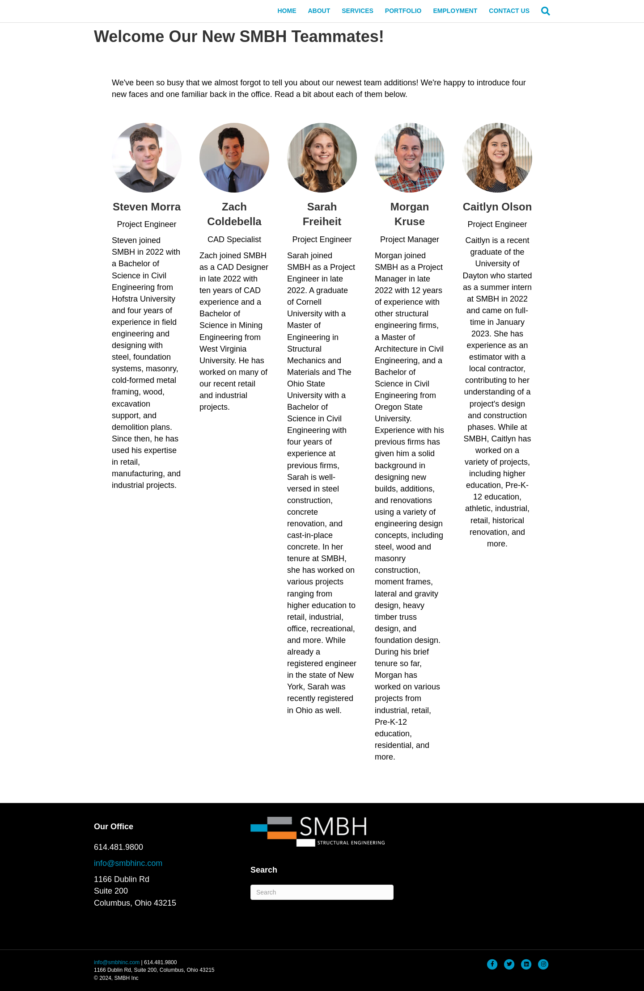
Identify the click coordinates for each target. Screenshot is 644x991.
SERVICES (357, 10)
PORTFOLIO (403, 10)
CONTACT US (509, 10)
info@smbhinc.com (128, 863)
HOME (286, 10)
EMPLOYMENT (455, 10)
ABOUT (319, 10)
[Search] (542, 11)
